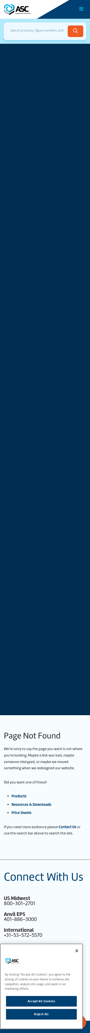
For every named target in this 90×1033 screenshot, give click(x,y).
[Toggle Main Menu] (81, 8)
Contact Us (67, 826)
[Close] (77, 950)
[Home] (31, 9)
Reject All (41, 1014)
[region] (41, 986)
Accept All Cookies (41, 1001)
